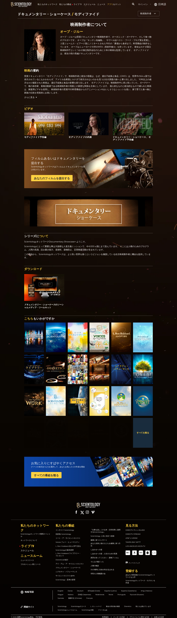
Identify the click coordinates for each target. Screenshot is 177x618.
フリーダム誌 (102, 607)
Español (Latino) (110, 588)
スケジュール (89, 4)
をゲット (114, 4)
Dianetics (127, 604)
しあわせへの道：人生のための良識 (104, 551)
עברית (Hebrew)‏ (146, 588)
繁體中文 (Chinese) (75, 596)
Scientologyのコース (78, 604)
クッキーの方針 (119, 614)
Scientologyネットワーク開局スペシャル (35, 532)
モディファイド (86, 14)
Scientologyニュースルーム (67, 607)
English (60, 588)
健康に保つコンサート (99, 537)
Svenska (61, 596)
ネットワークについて (29, 538)
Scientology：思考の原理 (65, 577)
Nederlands (99, 592)
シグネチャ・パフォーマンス (66, 569)
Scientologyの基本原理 (65, 547)
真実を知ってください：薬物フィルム (105, 555)
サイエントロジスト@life (65, 573)
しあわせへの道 (96, 547)
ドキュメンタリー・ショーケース (45, 14)
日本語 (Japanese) (84, 592)
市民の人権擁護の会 (98, 571)
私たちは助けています (143, 604)
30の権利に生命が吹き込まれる (102, 567)
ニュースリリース (27, 558)
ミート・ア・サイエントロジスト (68, 536)
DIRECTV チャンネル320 (135, 527)
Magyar (60, 592)
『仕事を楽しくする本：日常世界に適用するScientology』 (105, 528)
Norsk (111, 592)
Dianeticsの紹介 (62, 557)
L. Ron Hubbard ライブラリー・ (68, 552)
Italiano (70, 592)
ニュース (101, 4)
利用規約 (105, 614)
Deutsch (80, 588)
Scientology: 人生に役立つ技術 (102, 533)
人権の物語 (95, 563)
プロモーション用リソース (31, 562)
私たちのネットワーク (47, 4)
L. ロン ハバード (96, 604)
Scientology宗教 (87, 607)
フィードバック (134, 560)
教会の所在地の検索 (113, 604)
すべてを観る (143, 432)
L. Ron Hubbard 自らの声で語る (68, 544)
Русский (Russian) (137, 592)
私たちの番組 (65, 4)
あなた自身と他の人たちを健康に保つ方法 (105, 542)
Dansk (70, 588)
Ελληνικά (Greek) (94, 588)
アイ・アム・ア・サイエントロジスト (70, 561)
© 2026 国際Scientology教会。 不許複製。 (27, 614)
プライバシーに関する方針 (139, 614)
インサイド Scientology (65, 527)
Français (89, 596)
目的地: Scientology (63, 532)
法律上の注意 (159, 614)
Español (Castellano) (128, 588)
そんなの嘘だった (97, 559)
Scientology (62, 604)
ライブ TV (78, 4)
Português (122, 592)
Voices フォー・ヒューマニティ (68, 540)
